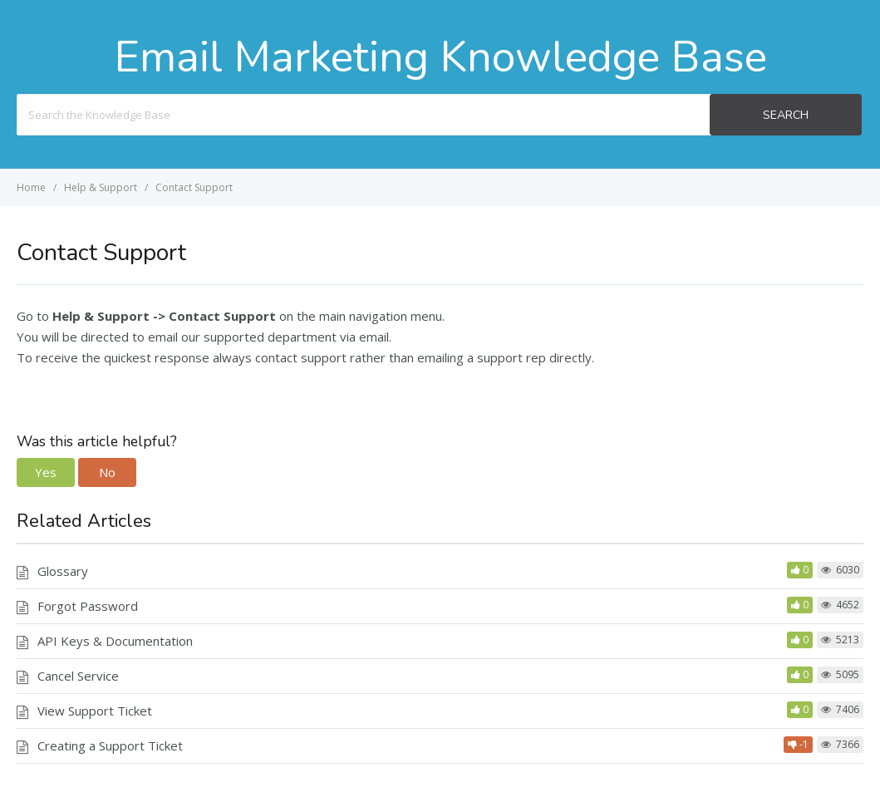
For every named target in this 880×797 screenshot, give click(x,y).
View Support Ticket (94, 710)
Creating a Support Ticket (110, 745)
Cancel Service (78, 675)
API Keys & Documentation (115, 640)
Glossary (62, 571)
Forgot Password (87, 606)
